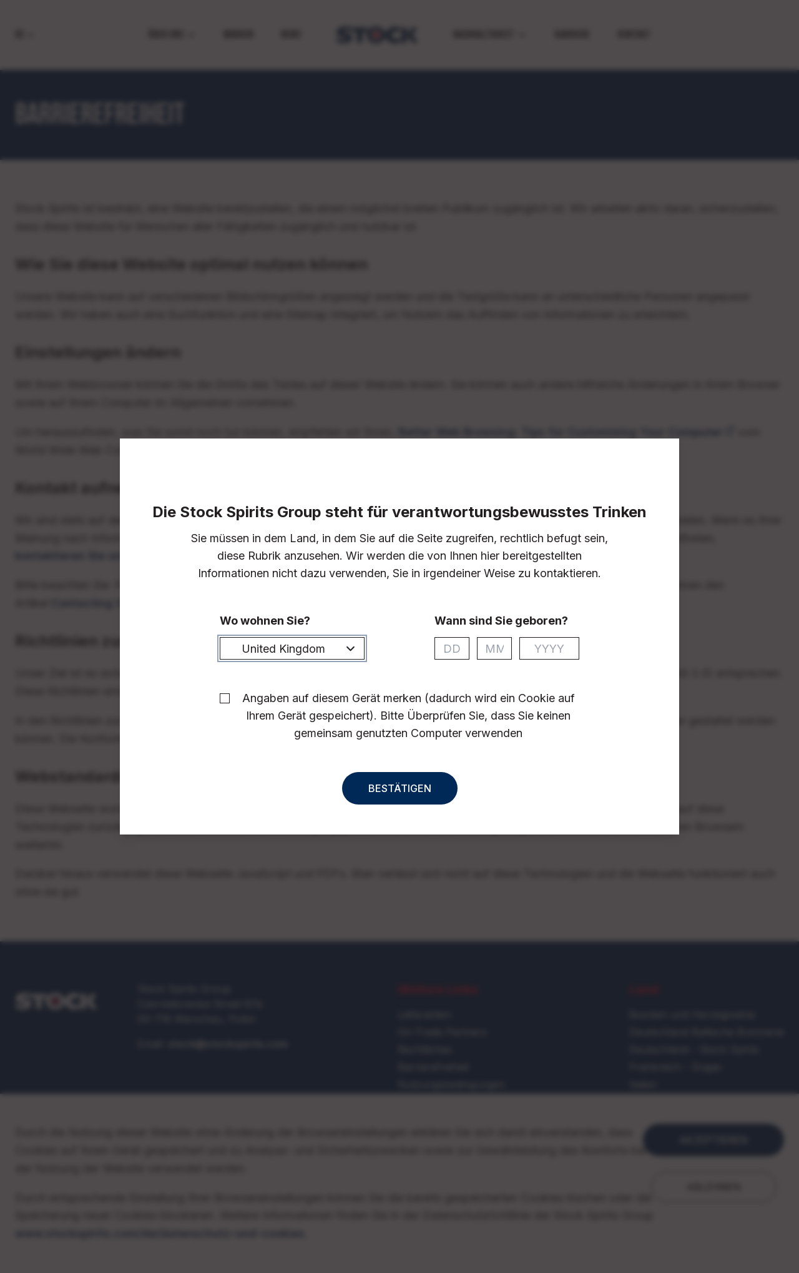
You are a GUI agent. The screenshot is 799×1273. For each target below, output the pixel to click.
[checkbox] (225, 710)
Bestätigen (399, 799)
